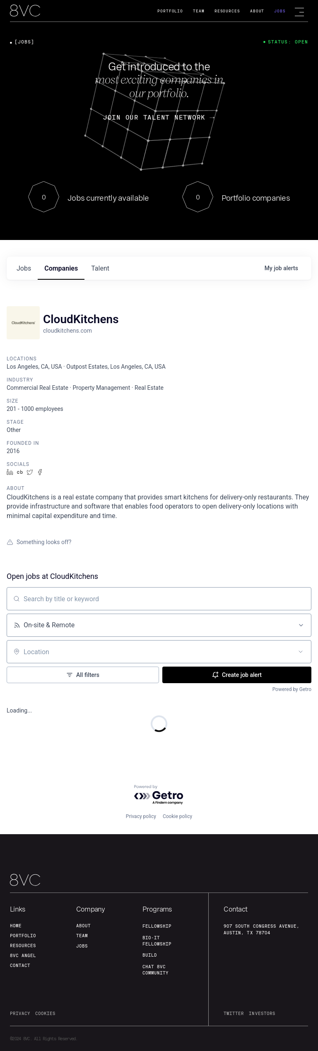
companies (61, 268)
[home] (25, 11)
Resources (227, 11)
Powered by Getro (291, 689)
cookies (45, 1013)
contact (20, 965)
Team (199, 11)
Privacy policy (141, 816)
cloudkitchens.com (67, 330)
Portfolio (170, 11)
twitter (234, 1013)
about (83, 925)
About (257, 11)
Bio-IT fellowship (156, 940)
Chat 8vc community (155, 969)
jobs (24, 268)
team (82, 935)
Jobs (280, 11)
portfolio (23, 935)
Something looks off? (39, 542)
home (16, 925)
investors (262, 1013)
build (149, 955)
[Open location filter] (301, 652)
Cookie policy (177, 816)
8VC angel (23, 955)
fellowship (156, 926)
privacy (20, 1013)
